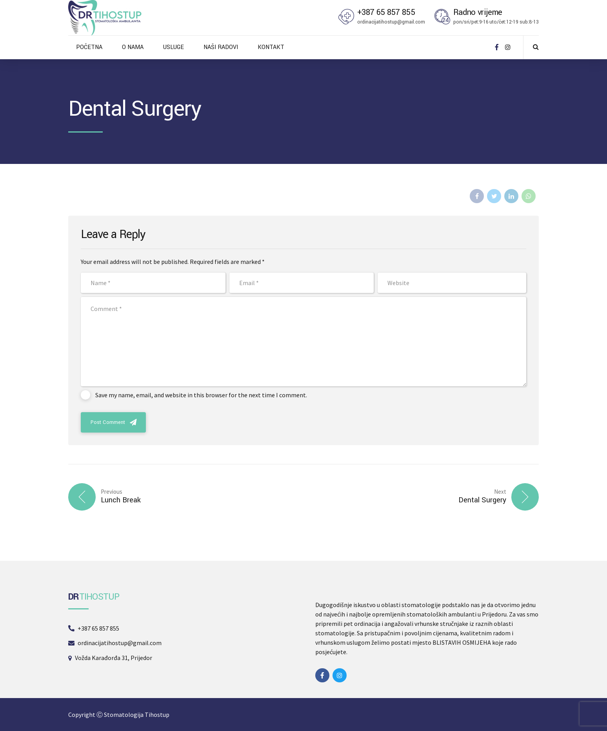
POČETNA (89, 47)
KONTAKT (271, 47)
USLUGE (173, 47)
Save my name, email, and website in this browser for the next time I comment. (201, 395)
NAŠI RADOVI (221, 47)
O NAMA (133, 47)
